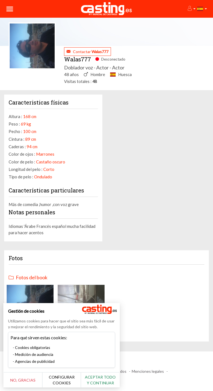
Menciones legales (148, 371)
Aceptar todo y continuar (100, 380)
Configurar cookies (62, 380)
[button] (191, 8)
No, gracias (23, 380)
